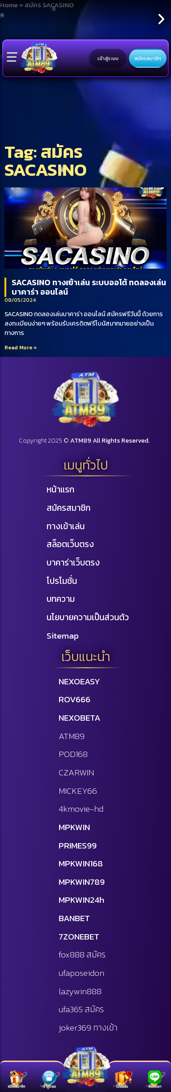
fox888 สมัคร (82, 954)
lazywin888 (80, 991)
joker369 (88, 1027)
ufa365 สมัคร (81, 1009)
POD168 (73, 754)
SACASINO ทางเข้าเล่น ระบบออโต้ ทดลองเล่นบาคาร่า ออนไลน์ (89, 287)
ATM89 (72, 736)
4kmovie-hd (81, 808)
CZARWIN (76, 772)
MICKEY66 (78, 790)
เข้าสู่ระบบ (108, 58)
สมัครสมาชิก (147, 58)
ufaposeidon (81, 972)
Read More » (20, 348)
